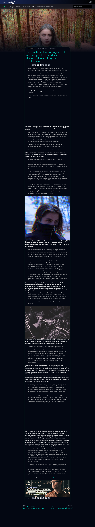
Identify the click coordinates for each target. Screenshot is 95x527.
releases (73, 2)
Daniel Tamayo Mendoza (50, 478)
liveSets (86, 2)
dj (61, 2)
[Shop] (10, 7)
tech (69, 2)
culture (65, 2)
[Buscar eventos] (81, 6)
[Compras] (7, 7)
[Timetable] (13, 7)
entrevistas (80, 2)
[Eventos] (4, 7)
